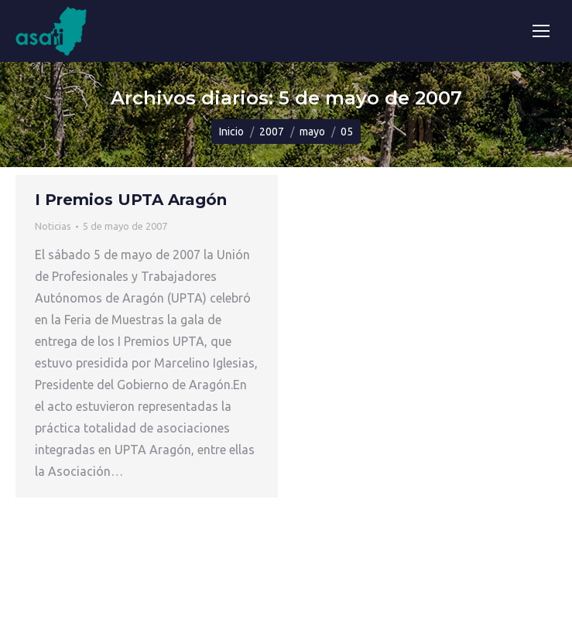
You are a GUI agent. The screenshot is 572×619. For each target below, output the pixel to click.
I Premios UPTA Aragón (131, 199)
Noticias (53, 226)
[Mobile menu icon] (541, 30)
